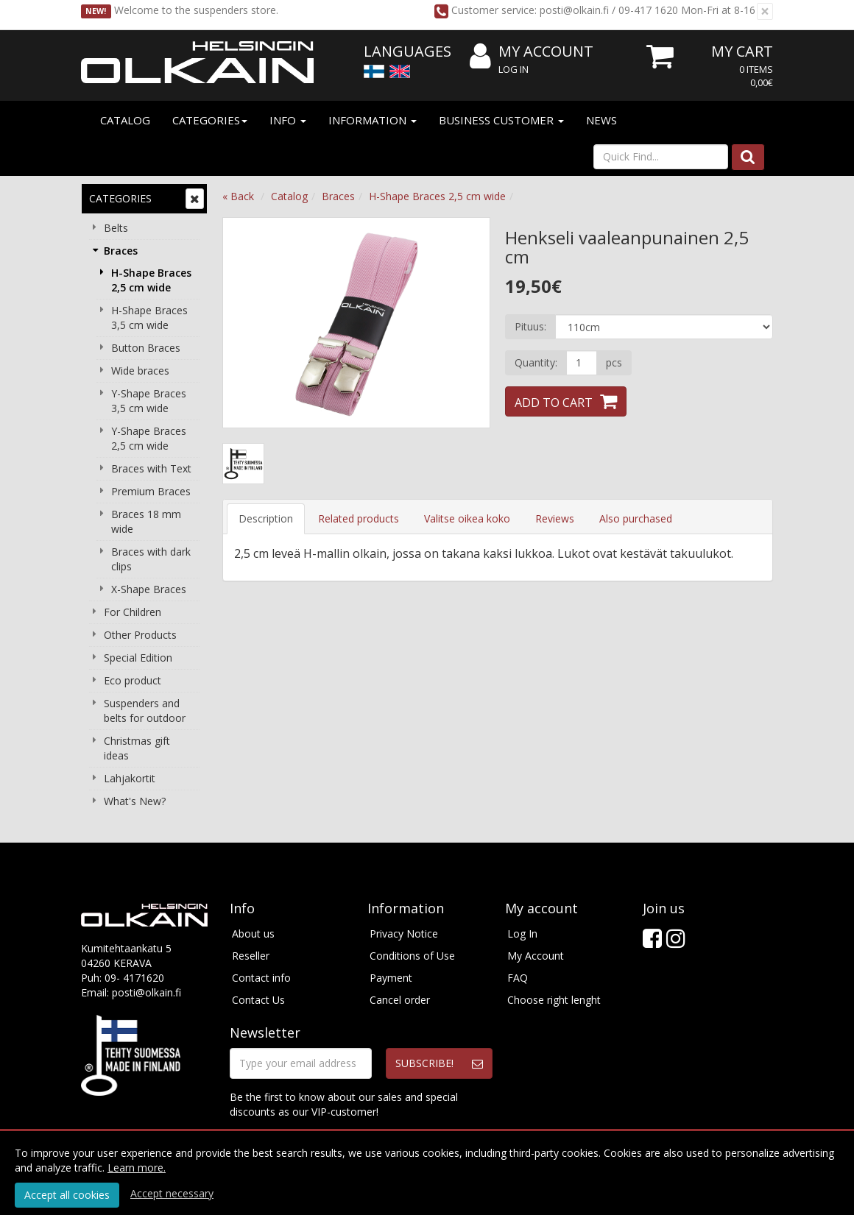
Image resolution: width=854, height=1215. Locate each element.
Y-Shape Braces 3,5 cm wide (148, 400)
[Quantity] (581, 362)
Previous (248, 322)
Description (266, 518)
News (601, 120)
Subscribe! (424, 1063)
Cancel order (400, 1000)
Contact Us (258, 1000)
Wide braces (140, 371)
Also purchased (635, 518)
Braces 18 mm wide (146, 521)
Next (463, 322)
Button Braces (145, 348)
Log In (513, 69)
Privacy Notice (404, 934)
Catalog (125, 120)
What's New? (135, 801)
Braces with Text (151, 468)
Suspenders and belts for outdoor (145, 710)
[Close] (765, 11)
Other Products (140, 635)
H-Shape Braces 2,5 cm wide (151, 280)
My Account (531, 52)
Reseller (250, 956)
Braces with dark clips (151, 559)
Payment (391, 978)
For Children (132, 612)
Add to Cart (554, 402)
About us (253, 934)
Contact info (261, 978)
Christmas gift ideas (137, 748)
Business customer (501, 120)
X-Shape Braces (148, 589)
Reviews (554, 518)
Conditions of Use (412, 956)
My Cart (742, 51)
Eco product (132, 680)
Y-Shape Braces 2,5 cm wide (148, 438)
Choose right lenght (554, 1000)
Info (287, 120)
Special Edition (138, 658)
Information (372, 120)
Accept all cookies (67, 1195)
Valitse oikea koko (467, 518)
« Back (238, 196)
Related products (358, 518)
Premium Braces (151, 491)
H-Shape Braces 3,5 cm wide (149, 317)
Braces (121, 251)
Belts (116, 228)
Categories (209, 120)
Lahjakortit (129, 778)
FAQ (517, 978)
